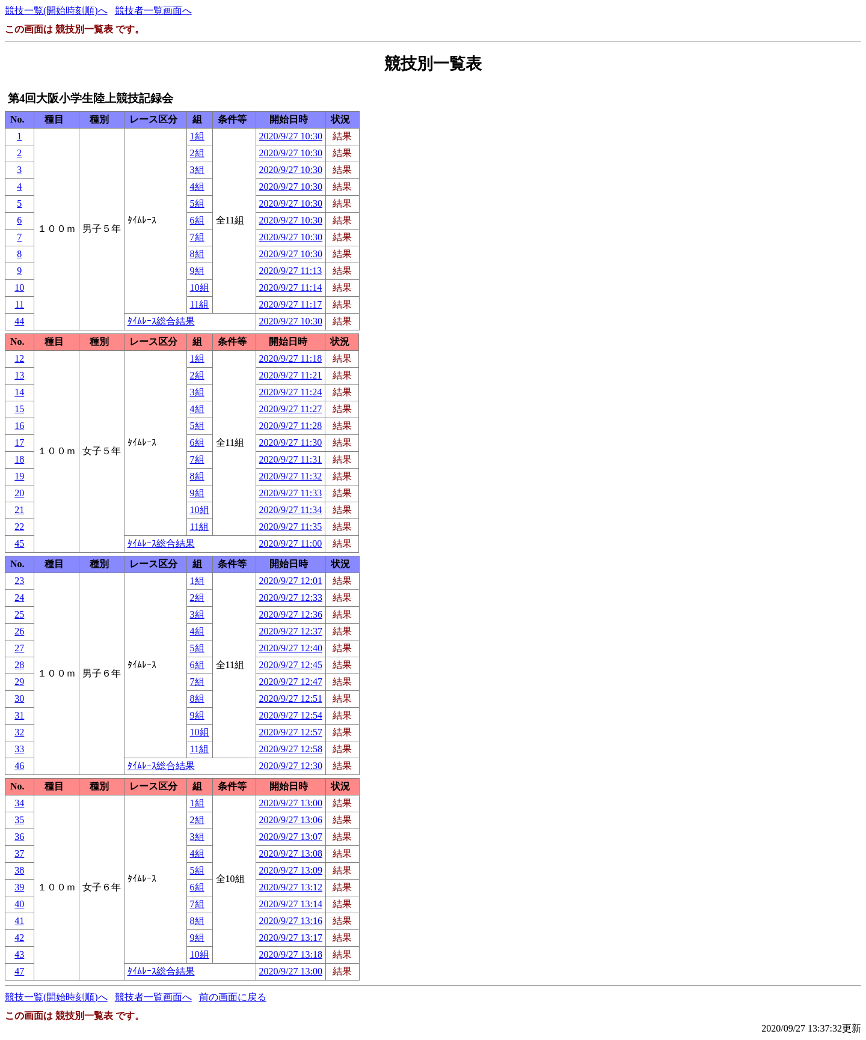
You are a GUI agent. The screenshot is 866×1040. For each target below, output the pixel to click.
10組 (199, 287)
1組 (197, 136)
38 (19, 870)
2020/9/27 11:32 (290, 476)
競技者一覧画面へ (153, 10)
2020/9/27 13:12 (290, 887)
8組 (197, 254)
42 (19, 937)
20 (19, 493)
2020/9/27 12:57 (290, 732)
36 (19, 837)
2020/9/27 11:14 (290, 287)
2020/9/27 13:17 (290, 937)
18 (19, 459)
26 (19, 631)
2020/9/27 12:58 (290, 749)
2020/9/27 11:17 (290, 304)
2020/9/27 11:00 (290, 543)
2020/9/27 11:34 (290, 510)
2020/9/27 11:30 (290, 442)
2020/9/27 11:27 (290, 409)
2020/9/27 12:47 (290, 682)
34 (19, 803)
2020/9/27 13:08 (290, 853)
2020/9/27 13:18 (290, 954)
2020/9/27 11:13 (290, 271)
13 (19, 375)
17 (19, 442)
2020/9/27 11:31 (290, 459)
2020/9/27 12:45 (290, 665)
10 (19, 287)
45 (19, 543)
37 (19, 853)
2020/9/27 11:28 (290, 426)
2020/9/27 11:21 (290, 375)
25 (19, 614)
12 (19, 358)
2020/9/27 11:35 (290, 527)
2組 (197, 153)
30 (19, 698)
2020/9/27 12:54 (290, 715)
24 (19, 597)
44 (19, 321)
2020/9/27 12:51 (290, 698)
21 (19, 510)
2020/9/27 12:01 (290, 581)
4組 (197, 186)
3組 (197, 170)
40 (19, 904)
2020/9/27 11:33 (290, 493)
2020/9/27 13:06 (290, 820)
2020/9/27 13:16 (290, 921)
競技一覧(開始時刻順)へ (56, 10)
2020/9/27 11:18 (290, 358)
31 (19, 715)
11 (19, 304)
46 (19, 766)
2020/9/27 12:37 (290, 631)
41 (19, 921)
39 (19, 887)
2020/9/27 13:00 (290, 803)
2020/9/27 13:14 (290, 904)
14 (19, 392)
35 (19, 820)
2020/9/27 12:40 (290, 648)
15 (19, 409)
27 (19, 648)
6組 (197, 220)
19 (19, 476)
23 (19, 581)
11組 (199, 304)
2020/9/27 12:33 (290, 597)
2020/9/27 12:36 (290, 614)
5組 (197, 203)
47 (19, 971)
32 (19, 732)
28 (19, 665)
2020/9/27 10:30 (290, 136)
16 (19, 426)
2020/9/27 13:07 (290, 837)
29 (19, 682)
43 (19, 954)
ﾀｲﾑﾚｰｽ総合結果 (161, 321)
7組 (197, 237)
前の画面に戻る (232, 997)
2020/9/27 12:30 (290, 766)
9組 (197, 271)
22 (19, 527)
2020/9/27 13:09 (290, 870)
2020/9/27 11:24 (290, 392)
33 (19, 749)
